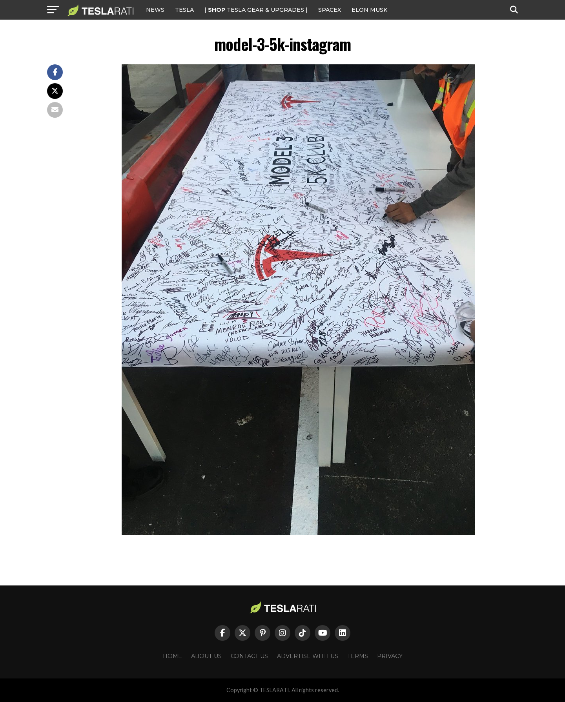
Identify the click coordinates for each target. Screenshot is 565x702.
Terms (357, 656)
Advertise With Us (307, 656)
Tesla (184, 9)
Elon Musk (369, 9)
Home (172, 656)
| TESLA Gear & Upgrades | (256, 9)
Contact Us (249, 656)
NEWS (155, 9)
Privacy (390, 656)
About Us (206, 656)
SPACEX (329, 9)
